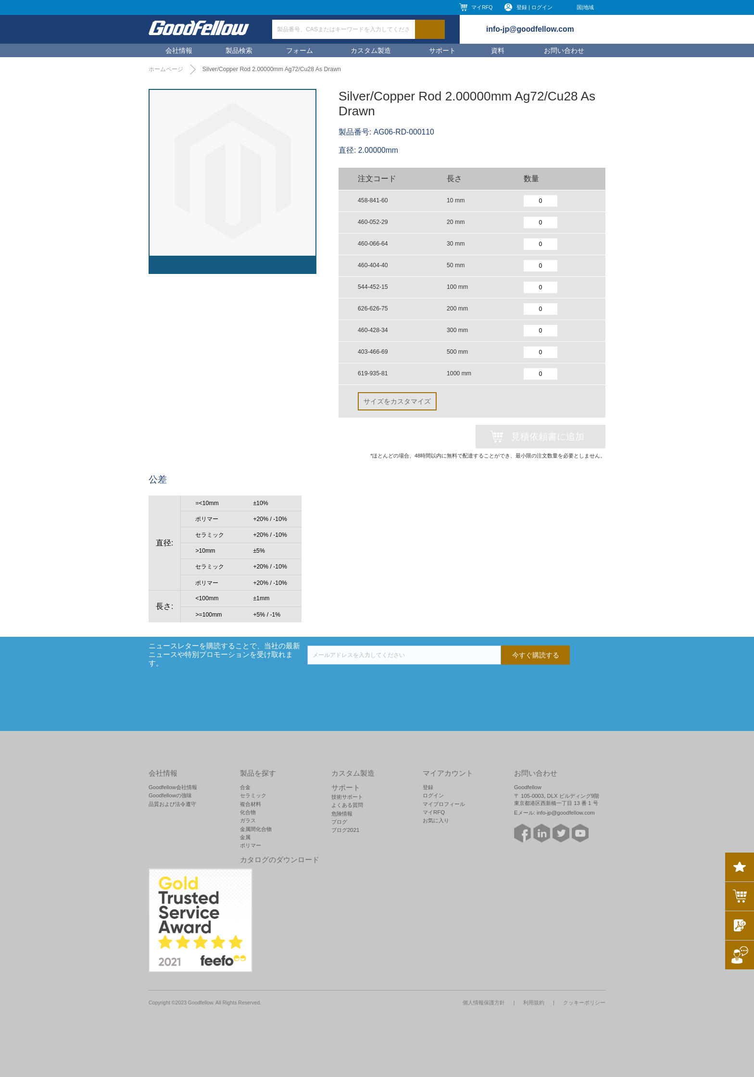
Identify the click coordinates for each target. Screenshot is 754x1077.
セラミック (253, 795)
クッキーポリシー (584, 1002)
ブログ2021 (345, 830)
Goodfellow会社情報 (173, 787)
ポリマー (250, 845)
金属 (245, 837)
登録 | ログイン (534, 7)
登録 (428, 787)
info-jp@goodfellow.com (530, 29)
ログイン (433, 795)
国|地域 (585, 7)
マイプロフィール (444, 804)
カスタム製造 (371, 50)
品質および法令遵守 (172, 804)
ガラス (248, 820)
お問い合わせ (564, 50)
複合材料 (250, 804)
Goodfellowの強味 (170, 795)
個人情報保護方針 (484, 1002)
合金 (245, 787)
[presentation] (380, 683)
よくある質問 (347, 805)
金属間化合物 (256, 829)
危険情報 (341, 814)
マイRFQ (481, 7)
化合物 (248, 812)
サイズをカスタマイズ (397, 401)
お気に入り (436, 820)
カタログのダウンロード (279, 860)
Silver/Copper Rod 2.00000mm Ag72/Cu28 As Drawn (271, 69)
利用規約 (533, 1002)
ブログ (339, 822)
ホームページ (166, 69)
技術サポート (347, 797)
